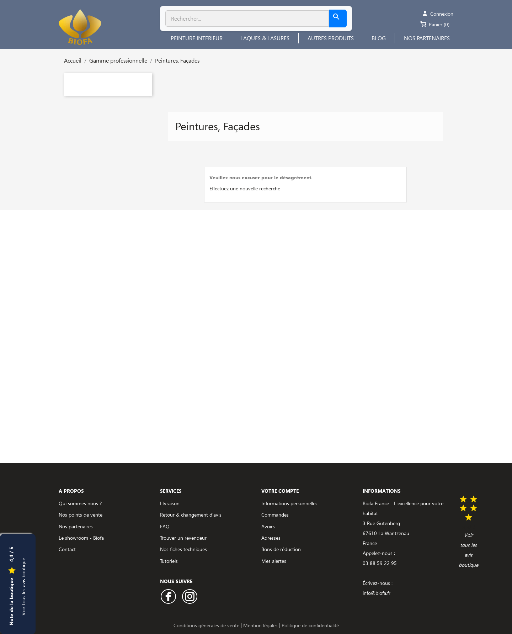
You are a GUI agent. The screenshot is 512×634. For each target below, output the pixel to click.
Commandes (275, 514)
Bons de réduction (281, 549)
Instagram (189, 596)
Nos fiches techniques (183, 549)
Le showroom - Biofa (81, 537)
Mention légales (261, 625)
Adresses (271, 537)
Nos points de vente (80, 514)
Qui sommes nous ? (80, 503)
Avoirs (268, 526)
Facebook (168, 596)
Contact (67, 549)
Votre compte (280, 490)
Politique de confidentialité (310, 625)
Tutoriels (169, 561)
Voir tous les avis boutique (23, 586)
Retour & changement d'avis (191, 514)
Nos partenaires (76, 526)
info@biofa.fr (376, 593)
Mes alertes (273, 561)
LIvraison (170, 503)
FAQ (165, 526)
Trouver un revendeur (183, 537)
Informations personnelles (289, 503)
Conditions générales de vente (207, 625)
